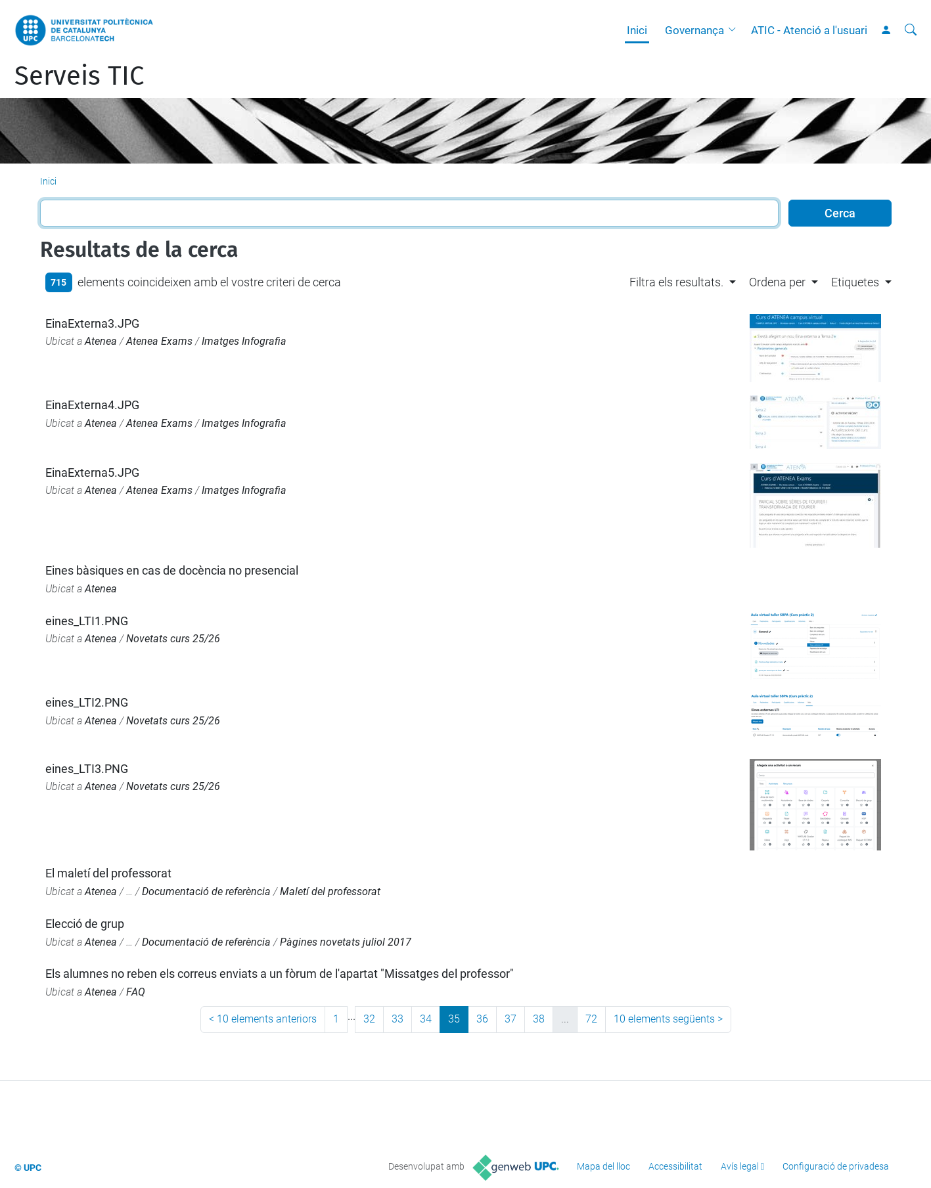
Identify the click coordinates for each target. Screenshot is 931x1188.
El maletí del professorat (108, 873)
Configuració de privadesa (836, 1166)
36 (482, 1019)
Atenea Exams (159, 341)
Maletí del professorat (330, 891)
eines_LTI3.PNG (86, 769)
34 (426, 1019)
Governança (694, 30)
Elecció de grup (84, 924)
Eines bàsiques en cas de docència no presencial (171, 570)
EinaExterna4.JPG (92, 405)
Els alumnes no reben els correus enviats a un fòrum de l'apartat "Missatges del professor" (279, 973)
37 (510, 1019)
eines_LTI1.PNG (86, 621)
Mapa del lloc (603, 1166)
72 (591, 1019)
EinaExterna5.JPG (92, 472)
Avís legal (740, 1166)
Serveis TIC (79, 76)
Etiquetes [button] (855, 282)
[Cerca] (911, 30)
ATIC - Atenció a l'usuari (809, 30)
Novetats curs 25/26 (173, 638)
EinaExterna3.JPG (92, 323)
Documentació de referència (206, 891)
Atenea (101, 341)
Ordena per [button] (777, 282)
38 (539, 1019)
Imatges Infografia (244, 341)
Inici (637, 30)
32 (369, 1019)
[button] (735, 30)
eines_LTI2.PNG (86, 702)
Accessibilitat (675, 1166)
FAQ (135, 992)
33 (397, 1019)
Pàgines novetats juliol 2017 (345, 942)
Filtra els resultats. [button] (676, 282)
